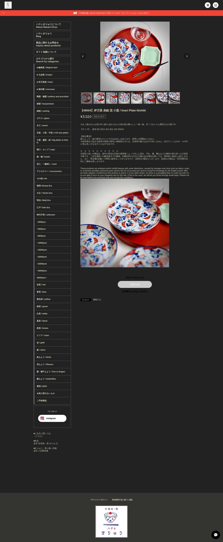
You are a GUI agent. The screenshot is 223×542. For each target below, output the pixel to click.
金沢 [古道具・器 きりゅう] (46, 443)
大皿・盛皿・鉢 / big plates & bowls (52, 141)
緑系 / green (42, 306)
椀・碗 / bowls (43, 157)
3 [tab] (111, 98)
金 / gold (41, 342)
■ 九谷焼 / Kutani (44, 75)
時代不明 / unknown (46, 215)
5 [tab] (136, 98)
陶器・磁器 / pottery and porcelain (53, 96)
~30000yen (42, 271)
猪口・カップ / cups (46, 149)
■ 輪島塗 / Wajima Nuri (47, 67)
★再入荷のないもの (46, 393)
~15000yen (42, 250)
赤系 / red (41, 285)
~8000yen (41, 236)
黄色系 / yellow (43, 299)
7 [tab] (161, 98)
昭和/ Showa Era (44, 186)
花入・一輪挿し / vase (47, 164)
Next (186, 56)
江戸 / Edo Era (43, 207)
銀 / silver (41, 350)
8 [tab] (174, 98)
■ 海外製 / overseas (46, 89)
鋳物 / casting (43, 111)
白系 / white (42, 313)
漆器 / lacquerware (45, 104)
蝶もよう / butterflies (46, 379)
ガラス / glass (43, 118)
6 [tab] (149, 98)
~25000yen (42, 264)
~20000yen (42, 257)
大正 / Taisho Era (44, 193)
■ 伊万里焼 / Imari (45, 82)
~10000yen (42, 243)
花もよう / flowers (45, 364)
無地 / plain (42, 386)
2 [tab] (99, 98)
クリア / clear (43, 335)
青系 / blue (41, 292)
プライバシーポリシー (99, 500)
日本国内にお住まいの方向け (135, 291)
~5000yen (41, 229)
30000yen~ (42, 278)
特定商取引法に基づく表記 (122, 500)
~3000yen (41, 222)
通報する (97, 299)
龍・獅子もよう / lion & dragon (51, 371)
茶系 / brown (42, 328)
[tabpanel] (135, 56)
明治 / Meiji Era (43, 200)
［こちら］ (39, 436)
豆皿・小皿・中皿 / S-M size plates (53, 133)
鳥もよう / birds (44, 357)
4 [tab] (124, 98)
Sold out (135, 284)
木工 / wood (42, 125)
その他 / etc (42, 178)
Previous (83, 56)
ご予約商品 (42, 400)
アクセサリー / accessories (49, 171)
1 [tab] (86, 98)
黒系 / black (42, 321)
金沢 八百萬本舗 (41, 451)
